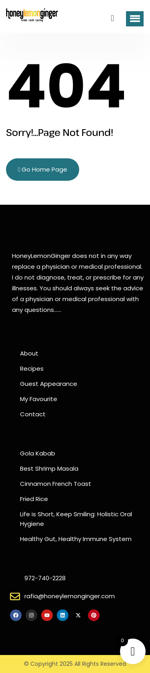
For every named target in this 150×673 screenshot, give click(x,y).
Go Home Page (42, 169)
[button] (135, 18)
